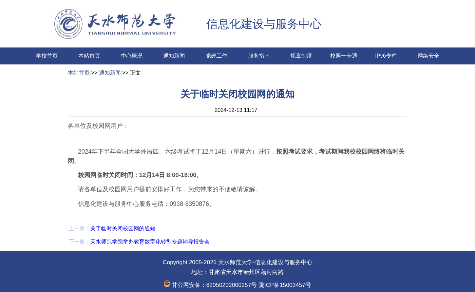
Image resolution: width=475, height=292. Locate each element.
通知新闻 (174, 56)
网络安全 (428, 56)
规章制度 (301, 56)
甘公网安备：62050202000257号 (210, 285)
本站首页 (89, 56)
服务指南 (259, 56)
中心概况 (131, 56)
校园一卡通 (343, 56)
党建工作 (216, 56)
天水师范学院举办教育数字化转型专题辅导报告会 (150, 242)
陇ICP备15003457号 (284, 285)
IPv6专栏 (386, 56)
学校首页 (47, 56)
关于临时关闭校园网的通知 (122, 228)
